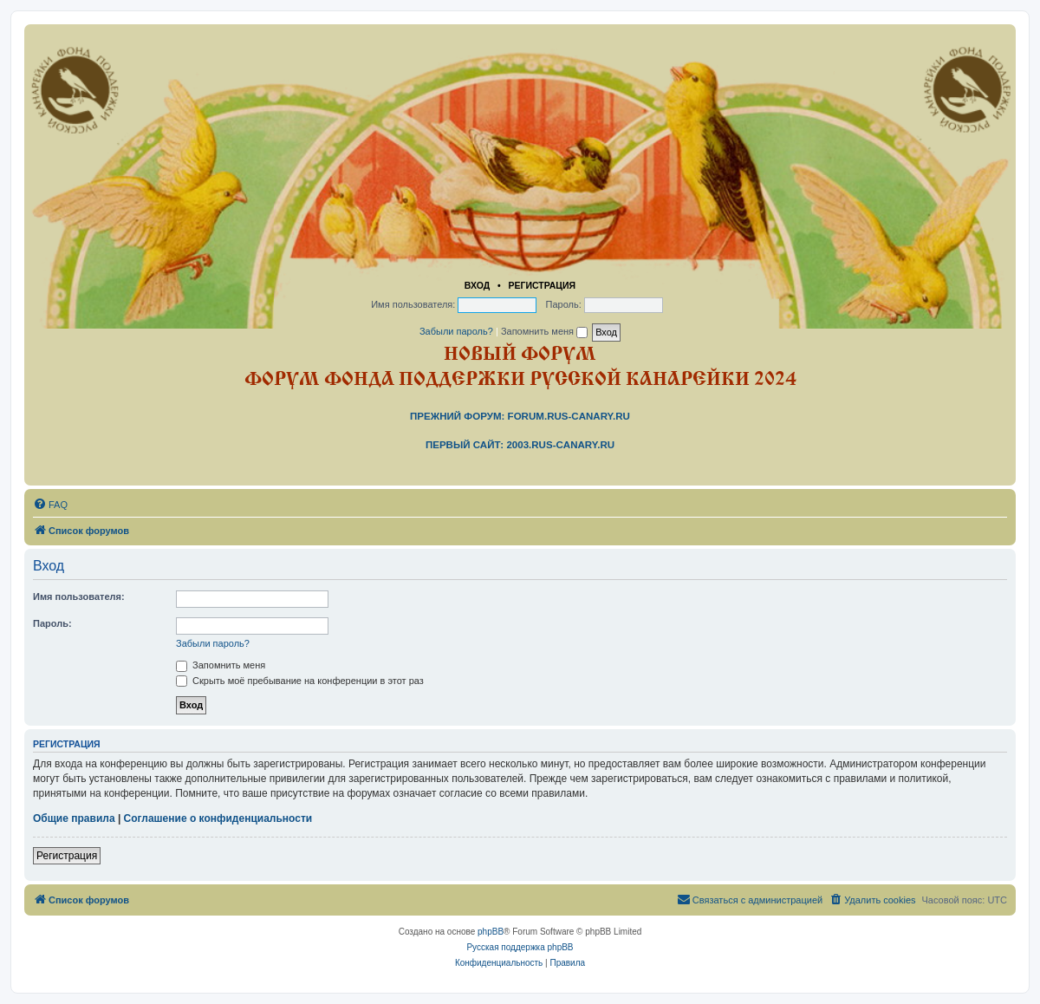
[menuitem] (50, 504)
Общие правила (74, 818)
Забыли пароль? (456, 331)
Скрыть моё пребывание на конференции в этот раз (300, 680)
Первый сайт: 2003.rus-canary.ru (520, 445)
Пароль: (52, 623)
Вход (477, 285)
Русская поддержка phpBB (519, 947)
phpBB (491, 931)
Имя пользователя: (79, 596)
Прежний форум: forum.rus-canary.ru (520, 416)
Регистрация (541, 285)
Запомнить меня (544, 331)
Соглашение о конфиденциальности (218, 818)
